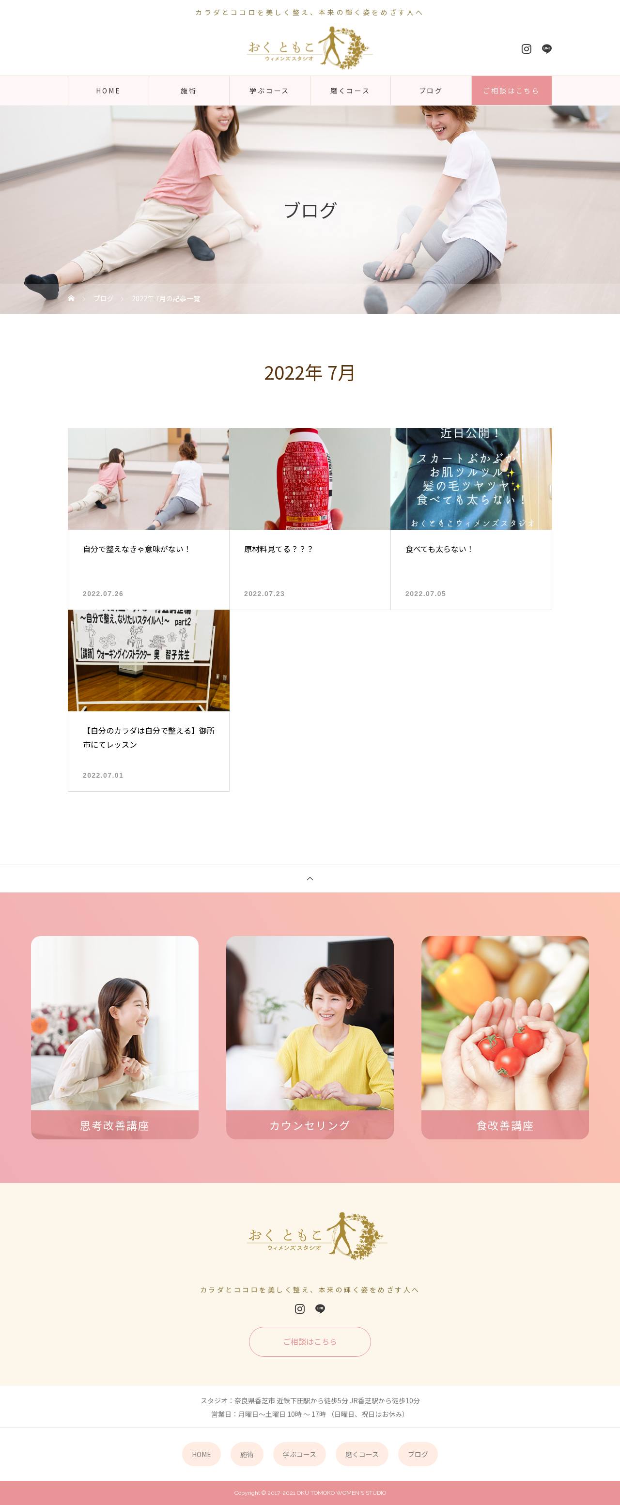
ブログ (431, 90)
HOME (108, 90)
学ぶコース (269, 90)
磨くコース (350, 90)
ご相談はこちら (511, 90)
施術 (189, 90)
